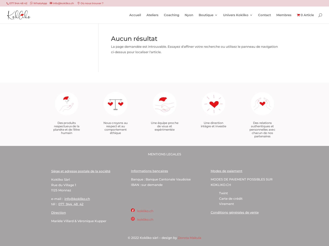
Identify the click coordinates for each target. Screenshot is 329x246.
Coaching (171, 15)
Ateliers (152, 15)
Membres (283, 15)
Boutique (206, 15)
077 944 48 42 (71, 204)
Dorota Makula (189, 238)
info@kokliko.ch (77, 199)
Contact (264, 15)
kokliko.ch (145, 211)
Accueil (135, 15)
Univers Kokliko (235, 15)
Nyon (189, 15)
